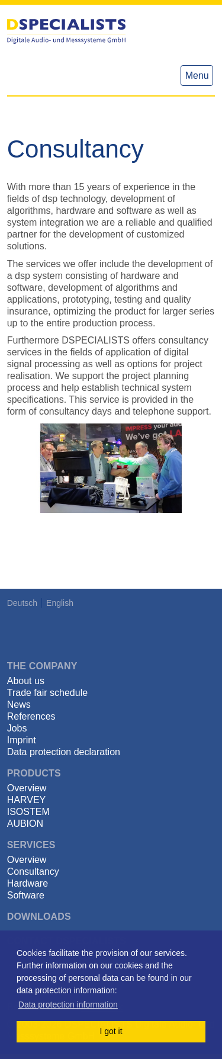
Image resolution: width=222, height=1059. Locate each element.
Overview (27, 788)
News (19, 704)
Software (25, 895)
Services (31, 845)
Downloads (39, 917)
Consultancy (33, 872)
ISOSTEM (28, 812)
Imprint (21, 740)
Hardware (27, 883)
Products (34, 773)
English (59, 603)
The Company (42, 666)
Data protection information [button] (68, 1004)
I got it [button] (110, 1031)
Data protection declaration (63, 752)
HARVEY (26, 800)
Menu (197, 75)
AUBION (25, 824)
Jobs (17, 728)
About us (25, 681)
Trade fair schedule (47, 693)
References (31, 716)
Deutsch (22, 603)
